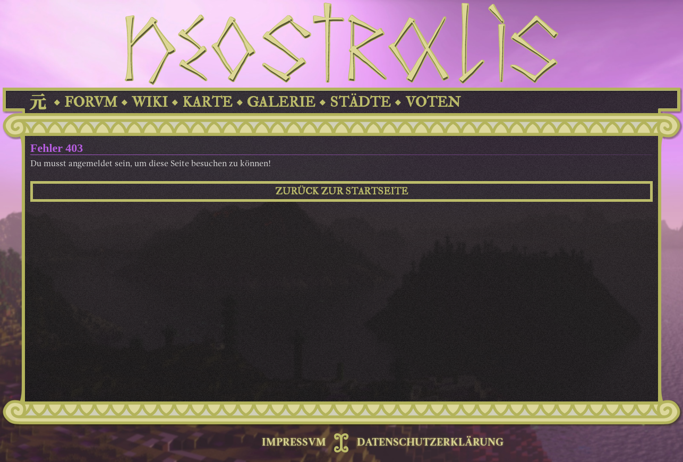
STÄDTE (360, 102)
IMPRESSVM (294, 443)
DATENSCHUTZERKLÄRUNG (430, 443)
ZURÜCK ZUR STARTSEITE (341, 191)
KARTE (207, 102)
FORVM (90, 102)
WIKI (150, 102)
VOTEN (432, 102)
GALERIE (281, 102)
